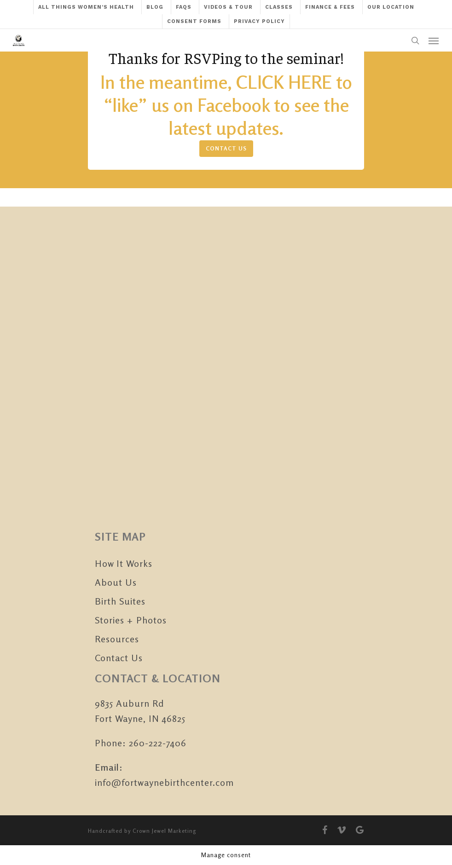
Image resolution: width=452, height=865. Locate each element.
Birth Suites (120, 601)
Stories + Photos (131, 620)
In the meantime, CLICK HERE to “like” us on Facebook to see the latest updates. (226, 105)
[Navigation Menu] (434, 40)
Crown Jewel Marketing (164, 830)
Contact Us (119, 657)
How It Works (123, 563)
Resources (117, 639)
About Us (116, 582)
